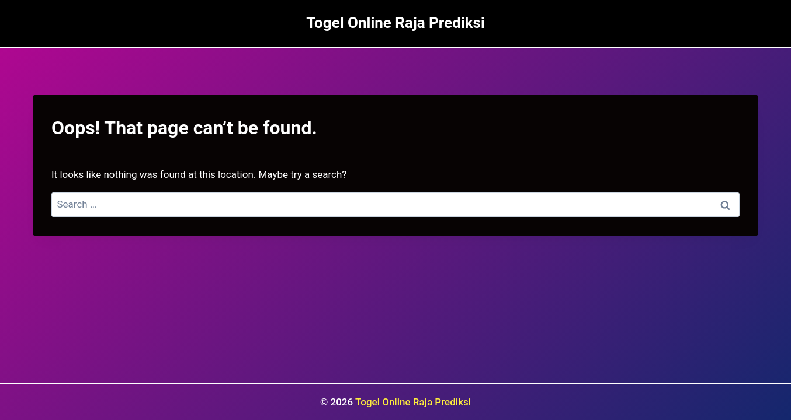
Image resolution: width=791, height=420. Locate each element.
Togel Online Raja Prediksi (413, 402)
